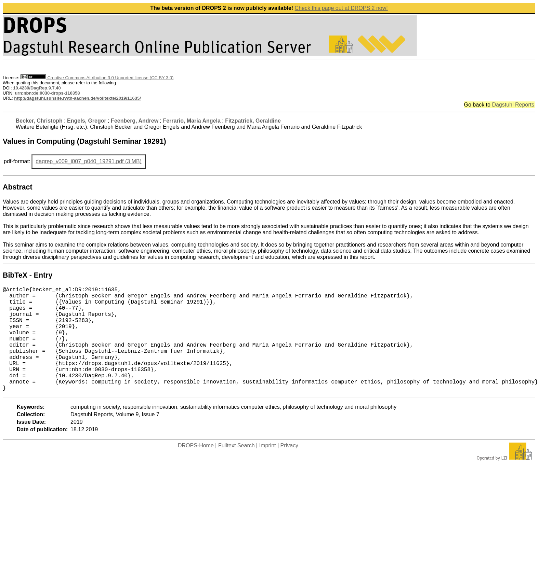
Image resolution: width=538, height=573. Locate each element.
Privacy (289, 469)
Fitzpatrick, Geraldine (253, 121)
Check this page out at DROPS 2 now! (341, 8)
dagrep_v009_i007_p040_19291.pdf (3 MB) (89, 161)
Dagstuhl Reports (513, 105)
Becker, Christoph (39, 121)
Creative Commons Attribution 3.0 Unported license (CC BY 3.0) (97, 77)
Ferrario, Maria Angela (191, 121)
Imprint (267, 469)
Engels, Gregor (86, 121)
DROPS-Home (196, 469)
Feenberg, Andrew (134, 121)
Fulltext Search (236, 469)
